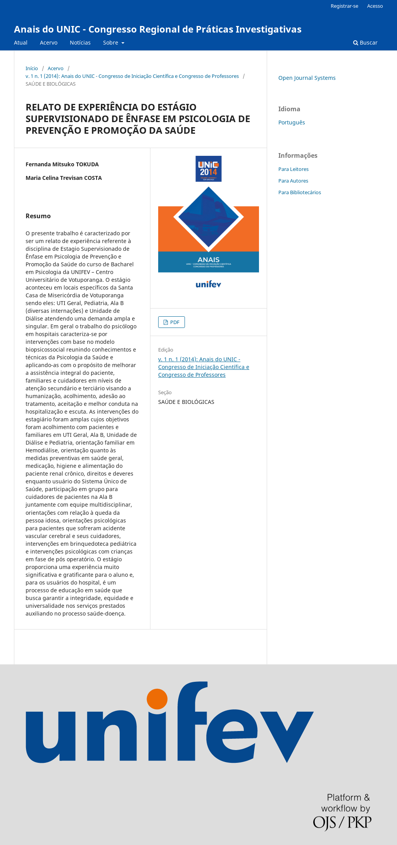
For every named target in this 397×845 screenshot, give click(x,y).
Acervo (48, 42)
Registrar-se (344, 5)
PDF (174, 322)
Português (291, 122)
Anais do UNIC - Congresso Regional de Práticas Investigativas (158, 28)
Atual (21, 42)
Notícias (80, 42)
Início (32, 68)
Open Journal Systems (307, 77)
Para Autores (293, 180)
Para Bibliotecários (299, 192)
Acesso (375, 5)
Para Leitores (293, 169)
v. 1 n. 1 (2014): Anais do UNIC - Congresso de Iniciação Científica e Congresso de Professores (132, 75)
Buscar (365, 42)
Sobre (111, 42)
